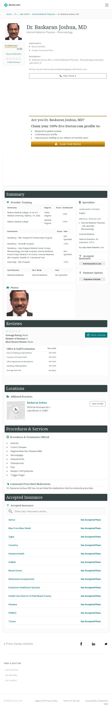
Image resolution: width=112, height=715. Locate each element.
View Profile (97, 403)
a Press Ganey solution (18, 643)
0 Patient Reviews (13, 62)
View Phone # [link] (68, 76)
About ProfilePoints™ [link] (13, 54)
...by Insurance (11, 669)
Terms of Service (71, 700)
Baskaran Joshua (37, 402)
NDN (106, 704)
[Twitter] (105, 644)
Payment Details (92, 279)
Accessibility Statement (97, 700)
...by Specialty (10, 675)
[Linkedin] (93, 644)
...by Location (10, 680)
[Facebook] (81, 644)
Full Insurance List (92, 263)
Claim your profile (68, 144)
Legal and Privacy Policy (46, 700)
